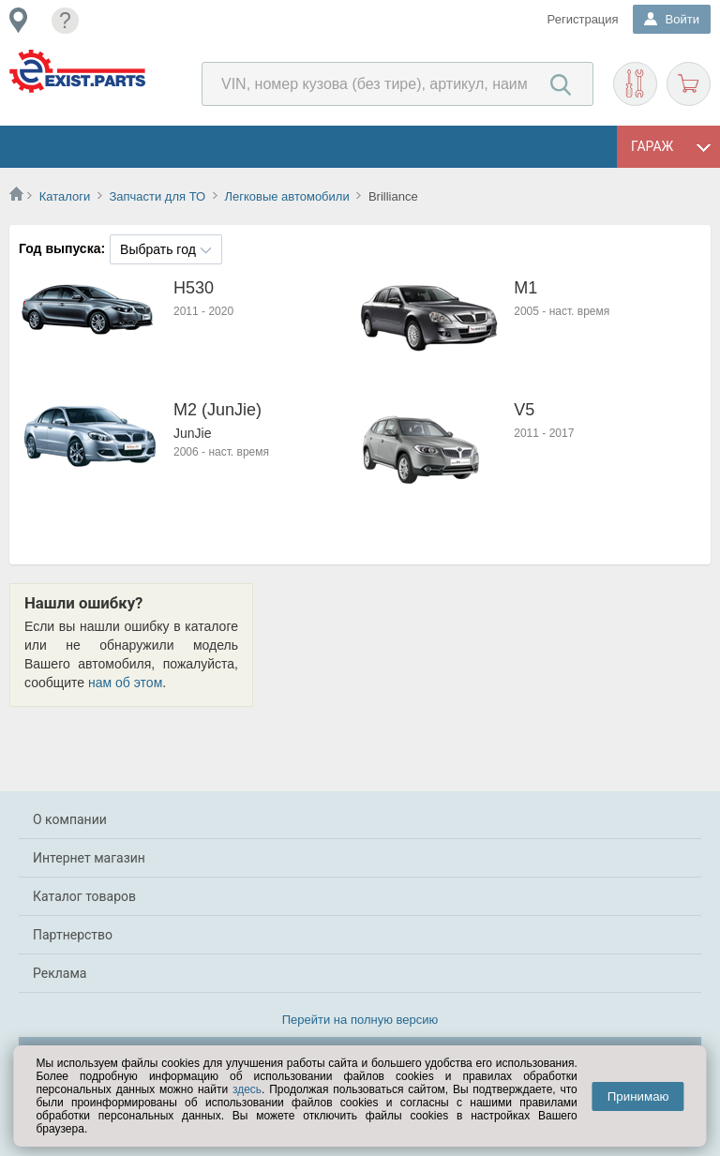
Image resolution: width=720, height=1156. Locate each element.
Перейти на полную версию (360, 1020)
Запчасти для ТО (157, 196)
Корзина (689, 84)
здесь (247, 1089)
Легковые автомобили (286, 196)
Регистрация (583, 19)
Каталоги (65, 196)
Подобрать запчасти (635, 84)
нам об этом (125, 682)
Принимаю (638, 1096)
